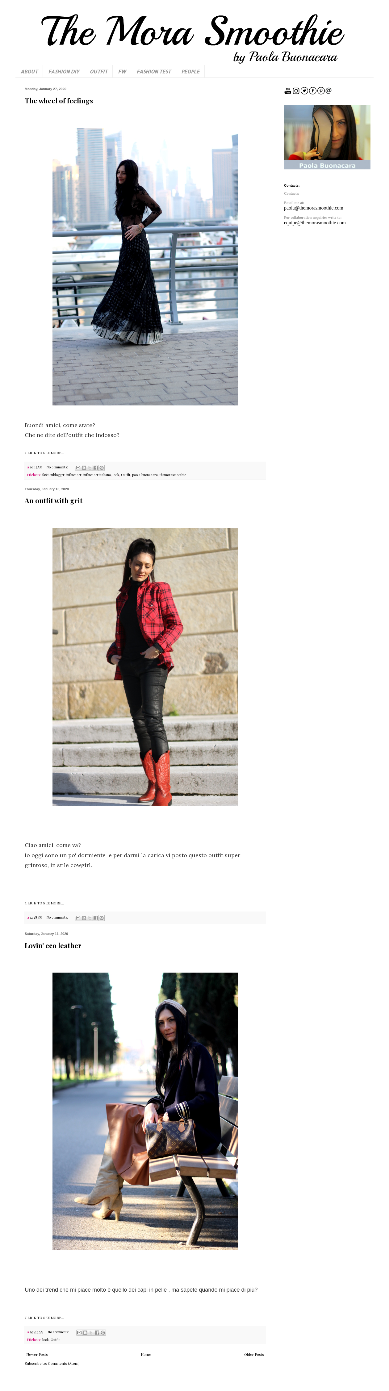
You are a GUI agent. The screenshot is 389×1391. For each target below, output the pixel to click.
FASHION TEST (153, 71)
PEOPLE (190, 71)
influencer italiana (97, 474)
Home (146, 1354)
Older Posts (254, 1354)
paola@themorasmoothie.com (313, 207)
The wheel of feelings (59, 100)
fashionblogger (53, 474)
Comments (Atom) (64, 1363)
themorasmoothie (173, 474)
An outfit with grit (53, 500)
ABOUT (29, 71)
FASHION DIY (63, 71)
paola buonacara (145, 474)
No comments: (58, 467)
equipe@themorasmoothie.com (315, 222)
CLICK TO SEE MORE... (44, 452)
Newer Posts (37, 1354)
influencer (74, 474)
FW (122, 71)
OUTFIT (98, 71)
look (116, 474)
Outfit (125, 474)
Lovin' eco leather (53, 945)
